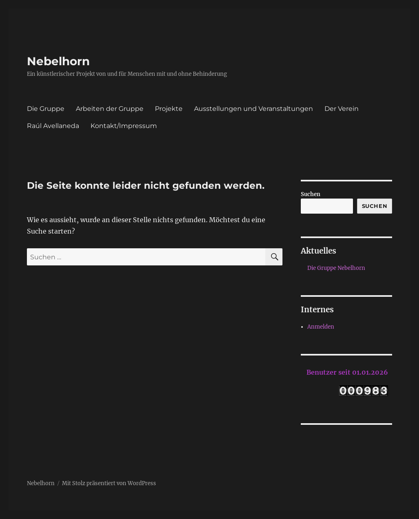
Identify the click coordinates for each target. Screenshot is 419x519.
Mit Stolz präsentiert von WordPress (109, 483)
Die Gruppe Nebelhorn (336, 268)
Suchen (310, 194)
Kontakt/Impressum (123, 126)
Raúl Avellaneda (53, 126)
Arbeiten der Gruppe (109, 109)
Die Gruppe (45, 109)
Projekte (169, 109)
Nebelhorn (58, 61)
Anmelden (320, 326)
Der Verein (341, 109)
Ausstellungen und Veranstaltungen (253, 109)
